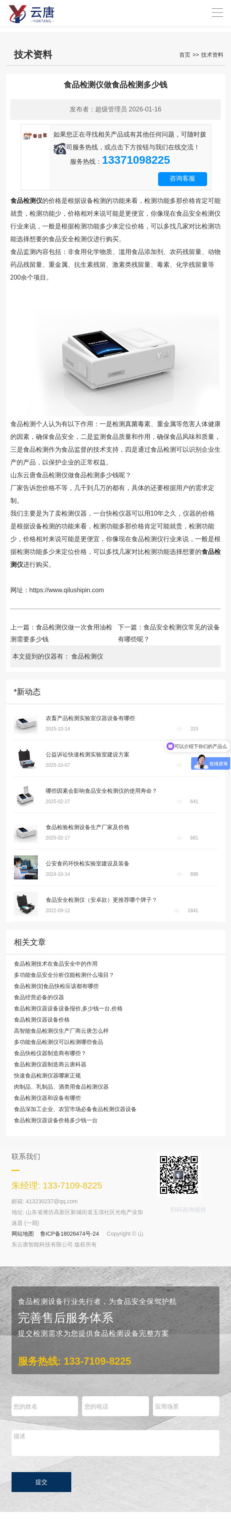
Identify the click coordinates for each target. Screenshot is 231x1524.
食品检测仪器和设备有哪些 (47, 1098)
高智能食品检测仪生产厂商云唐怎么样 (61, 1031)
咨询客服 (182, 178)
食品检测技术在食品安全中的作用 (56, 963)
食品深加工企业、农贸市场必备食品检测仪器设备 (75, 1109)
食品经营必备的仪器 (39, 997)
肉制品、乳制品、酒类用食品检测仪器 (61, 1086)
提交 (41, 1481)
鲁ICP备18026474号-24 (69, 1233)
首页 (184, 55)
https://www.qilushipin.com (66, 590)
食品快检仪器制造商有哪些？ (50, 1053)
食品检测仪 (87, 656)
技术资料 (212, 55)
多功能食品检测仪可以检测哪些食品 (58, 1042)
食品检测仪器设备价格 (42, 1019)
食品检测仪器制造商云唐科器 (50, 1064)
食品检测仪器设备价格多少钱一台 (56, 1120)
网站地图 (23, 1233)
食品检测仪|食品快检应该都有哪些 (56, 986)
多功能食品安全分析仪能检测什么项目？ (64, 975)
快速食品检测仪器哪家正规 (47, 1075)
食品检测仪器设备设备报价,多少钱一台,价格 (68, 1008)
